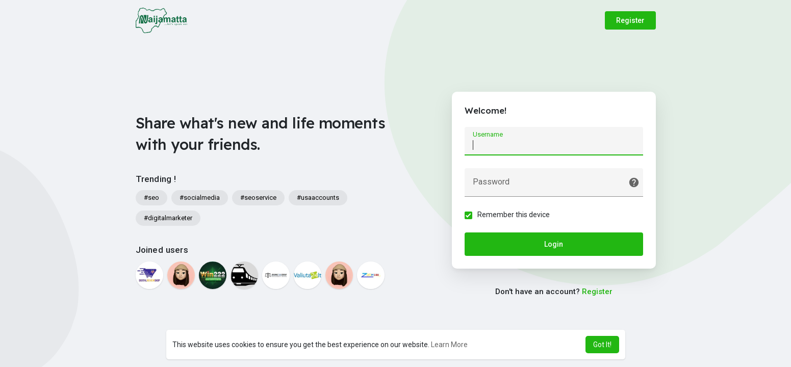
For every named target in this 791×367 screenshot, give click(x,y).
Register (630, 20)
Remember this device (513, 215)
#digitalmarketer (168, 218)
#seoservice (258, 197)
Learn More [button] (449, 344)
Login (553, 244)
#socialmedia (200, 197)
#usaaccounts (318, 197)
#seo (151, 197)
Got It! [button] (602, 344)
